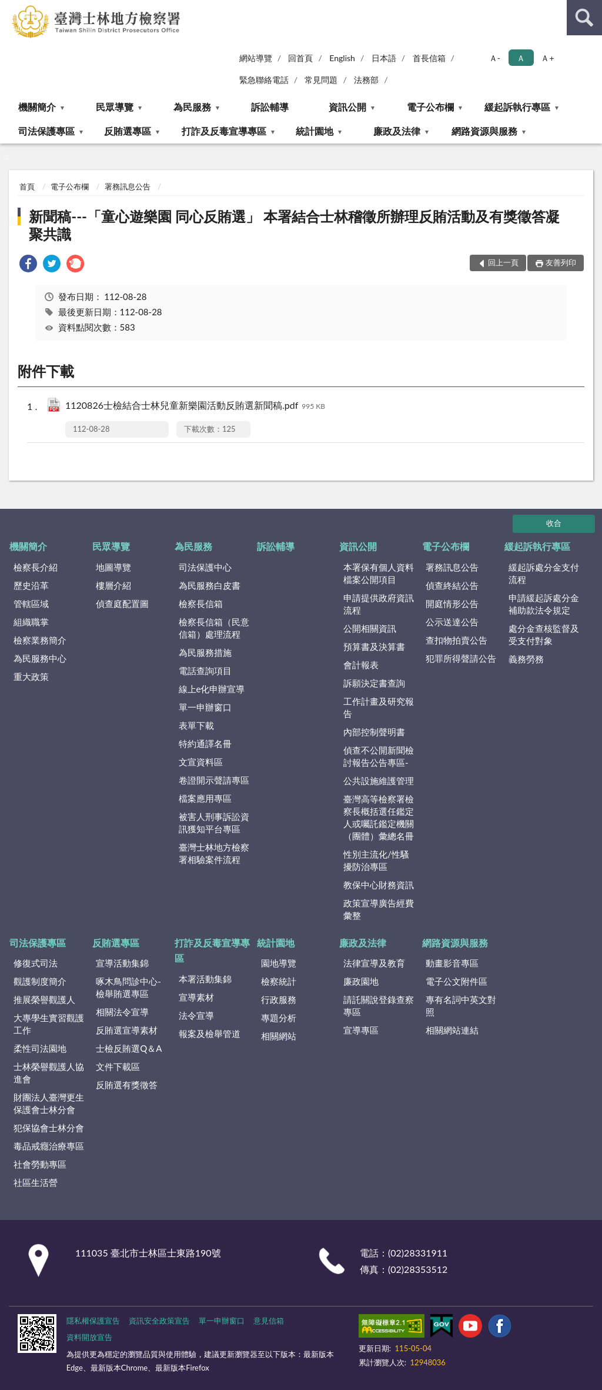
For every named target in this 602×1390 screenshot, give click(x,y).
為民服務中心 (40, 658)
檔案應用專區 (205, 798)
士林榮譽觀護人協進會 (49, 1072)
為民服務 (192, 106)
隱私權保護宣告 (93, 1320)
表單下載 (196, 725)
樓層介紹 (113, 585)
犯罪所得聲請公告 (461, 658)
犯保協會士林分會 (49, 1127)
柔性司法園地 (40, 1048)
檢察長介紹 (36, 567)
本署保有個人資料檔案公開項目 (378, 573)
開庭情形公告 (452, 603)
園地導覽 (278, 963)
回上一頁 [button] (503, 262)
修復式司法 (36, 963)
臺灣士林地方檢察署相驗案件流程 (214, 853)
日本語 (384, 58)
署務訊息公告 (127, 186)
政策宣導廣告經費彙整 (378, 909)
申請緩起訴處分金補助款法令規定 (544, 603)
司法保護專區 (46, 130)
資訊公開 (347, 106)
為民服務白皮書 (209, 585)
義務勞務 (526, 659)
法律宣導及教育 (374, 963)
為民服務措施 (205, 652)
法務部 (366, 80)
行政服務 (278, 999)
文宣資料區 (201, 761)
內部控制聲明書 (374, 731)
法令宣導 (196, 1015)
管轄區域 (31, 603)
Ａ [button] (521, 58)
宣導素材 (196, 997)
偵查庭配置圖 (122, 603)
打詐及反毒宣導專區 (224, 130)
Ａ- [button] (494, 58)
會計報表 (361, 664)
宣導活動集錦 (122, 963)
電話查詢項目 (205, 670)
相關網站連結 (452, 1030)
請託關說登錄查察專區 (378, 1005)
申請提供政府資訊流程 (378, 603)
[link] (28, 265)
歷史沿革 (31, 585)
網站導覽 (255, 58)
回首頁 (300, 58)
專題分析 (278, 1017)
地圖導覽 (113, 567)
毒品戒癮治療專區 (49, 1146)
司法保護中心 (205, 567)
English (342, 58)
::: (9, 9)
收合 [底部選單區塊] (553, 523)
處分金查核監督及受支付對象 (544, 634)
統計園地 (314, 130)
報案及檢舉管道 (209, 1033)
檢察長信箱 (201, 603)
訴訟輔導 (270, 106)
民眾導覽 (114, 106)
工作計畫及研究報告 (378, 707)
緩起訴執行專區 (517, 106)
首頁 (27, 186)
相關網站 (278, 1036)
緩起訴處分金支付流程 (544, 573)
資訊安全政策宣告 (159, 1320)
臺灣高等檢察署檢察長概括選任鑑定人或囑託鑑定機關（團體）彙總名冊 (378, 817)
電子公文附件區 (456, 981)
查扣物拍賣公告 (456, 640)
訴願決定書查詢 (374, 683)
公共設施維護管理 (378, 780)
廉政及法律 (396, 130)
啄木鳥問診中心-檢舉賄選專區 (128, 987)
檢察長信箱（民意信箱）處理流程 (214, 627)
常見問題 (321, 80)
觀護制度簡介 (40, 981)
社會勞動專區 (40, 1164)
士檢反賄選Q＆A (129, 1048)
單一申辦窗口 (205, 707)
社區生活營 (36, 1182)
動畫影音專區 (452, 963)
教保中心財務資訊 (378, 884)
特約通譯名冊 (205, 743)
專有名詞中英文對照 (461, 1005)
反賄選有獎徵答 (127, 1084)
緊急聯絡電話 (264, 80)
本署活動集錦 (205, 979)
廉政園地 (361, 981)
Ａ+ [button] (547, 58)
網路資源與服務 (484, 130)
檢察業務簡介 (40, 640)
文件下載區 (118, 1066)
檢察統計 (278, 981)
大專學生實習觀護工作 (49, 1023)
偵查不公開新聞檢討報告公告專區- (378, 756)
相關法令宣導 (122, 1011)
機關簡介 (37, 106)
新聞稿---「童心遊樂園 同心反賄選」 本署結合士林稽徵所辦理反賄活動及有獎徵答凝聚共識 (294, 225)
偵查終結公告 (452, 585)
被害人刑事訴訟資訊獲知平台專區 (214, 822)
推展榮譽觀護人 (44, 999)
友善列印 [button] (561, 262)
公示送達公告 (452, 621)
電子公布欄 (430, 106)
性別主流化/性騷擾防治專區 (376, 860)
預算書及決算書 (374, 646)
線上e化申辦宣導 (212, 689)
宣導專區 (361, 1030)
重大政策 (31, 676)
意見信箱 (268, 1320)
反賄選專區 (127, 130)
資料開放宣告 (89, 1337)
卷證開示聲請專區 (214, 780)
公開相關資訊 (369, 628)
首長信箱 (429, 58)
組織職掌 (31, 621)
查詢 (584, 17)
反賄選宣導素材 (127, 1030)
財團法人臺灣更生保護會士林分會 (49, 1103)
